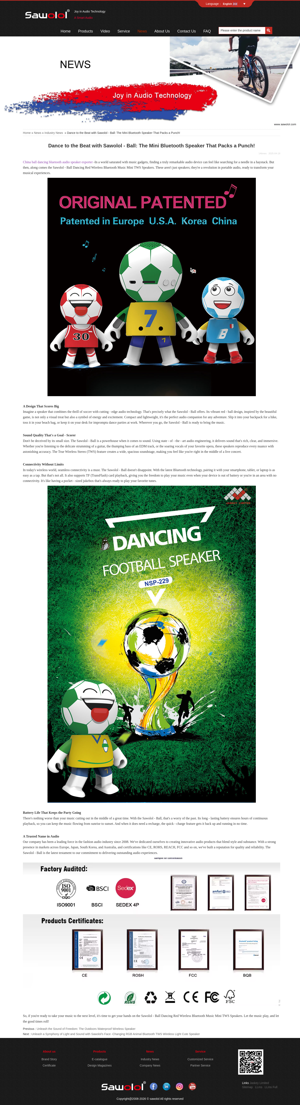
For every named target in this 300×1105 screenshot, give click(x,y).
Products (85, 31)
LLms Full (271, 1087)
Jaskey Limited (259, 1083)
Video (105, 31)
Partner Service (200, 1065)
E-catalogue (100, 1059)
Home (66, 31)
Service (124, 31)
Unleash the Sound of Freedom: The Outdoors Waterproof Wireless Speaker (86, 1028)
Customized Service (201, 1059)
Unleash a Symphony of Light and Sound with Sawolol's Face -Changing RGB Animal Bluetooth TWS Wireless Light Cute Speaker (115, 1034)
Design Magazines (99, 1065)
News (142, 31)
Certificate (49, 1065)
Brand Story (49, 1059)
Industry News (54, 132)
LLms (258, 1087)
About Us (162, 31)
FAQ (207, 31)
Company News (150, 1065)
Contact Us (186, 31)
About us (49, 1051)
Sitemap (247, 1087)
